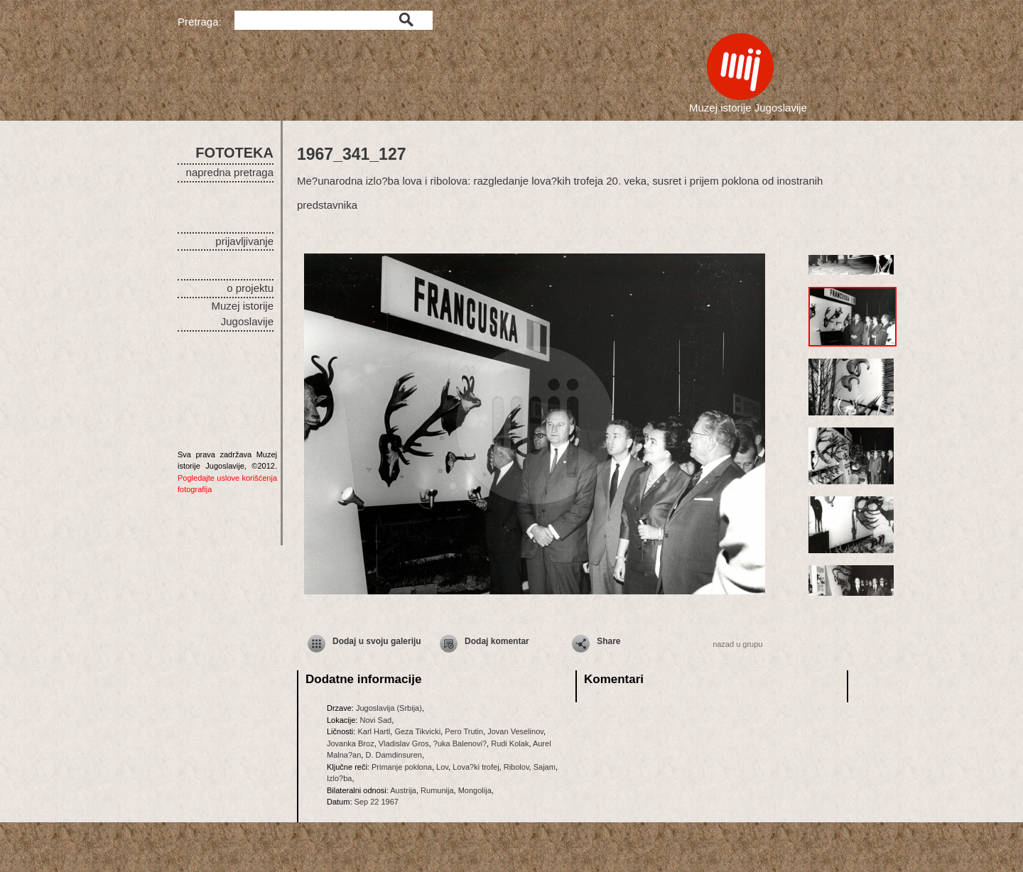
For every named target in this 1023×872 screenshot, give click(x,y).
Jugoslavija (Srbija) (389, 708)
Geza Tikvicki (417, 731)
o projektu (250, 288)
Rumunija (437, 790)
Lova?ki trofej (476, 767)
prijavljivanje (244, 241)
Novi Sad (375, 720)
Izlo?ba (339, 778)
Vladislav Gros (404, 743)
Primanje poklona (402, 767)
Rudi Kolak (510, 743)
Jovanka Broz (350, 743)
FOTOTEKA (234, 152)
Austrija (403, 790)
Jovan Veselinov (515, 731)
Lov (442, 767)
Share (608, 641)
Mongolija (475, 790)
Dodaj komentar (497, 641)
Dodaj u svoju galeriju (376, 641)
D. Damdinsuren (393, 755)
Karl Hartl (373, 731)
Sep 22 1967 (376, 801)
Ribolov (516, 767)
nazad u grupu (737, 644)
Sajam (545, 767)
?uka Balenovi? (460, 743)
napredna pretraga (230, 172)
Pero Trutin (464, 731)
